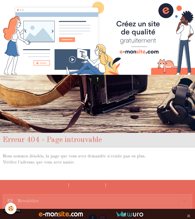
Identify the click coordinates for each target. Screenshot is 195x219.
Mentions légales (51, 185)
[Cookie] (11, 208)
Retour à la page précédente (29, 174)
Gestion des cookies (87, 185)
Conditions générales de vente (133, 185)
